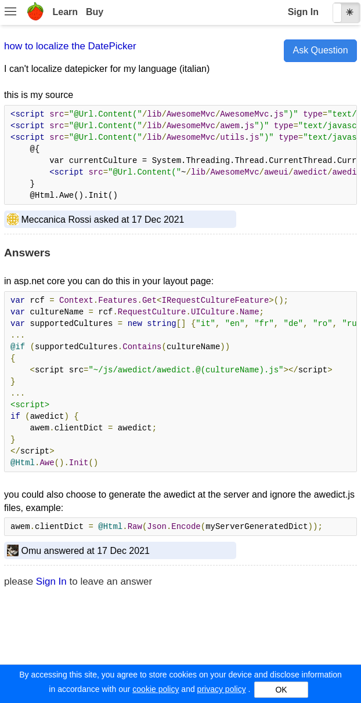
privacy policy (221, 689)
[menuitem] (10, 13)
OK (281, 689)
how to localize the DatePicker (70, 46)
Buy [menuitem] (94, 12)
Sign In (303, 12)
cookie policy (155, 689)
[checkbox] (346, 12)
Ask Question (320, 50)
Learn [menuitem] (65, 12)
